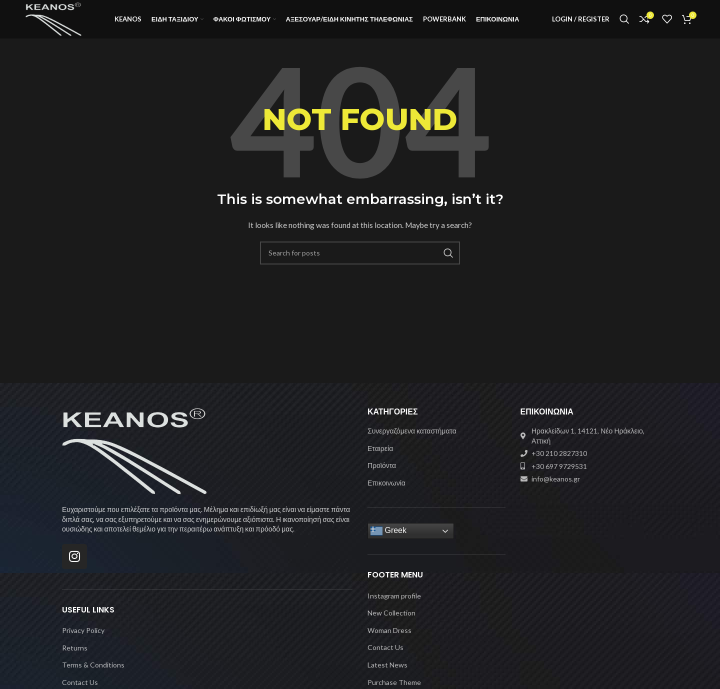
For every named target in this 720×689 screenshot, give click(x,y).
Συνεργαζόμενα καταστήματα (412, 444)
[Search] (624, 26)
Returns (75, 662)
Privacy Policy (83, 644)
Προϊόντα (382, 479)
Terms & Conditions (93, 678)
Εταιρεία (380, 462)
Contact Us (386, 662)
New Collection (392, 626)
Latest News (388, 678)
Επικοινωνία (387, 496)
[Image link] (134, 464)
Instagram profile (394, 610)
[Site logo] (65, 25)
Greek (388, 545)
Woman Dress (390, 644)
